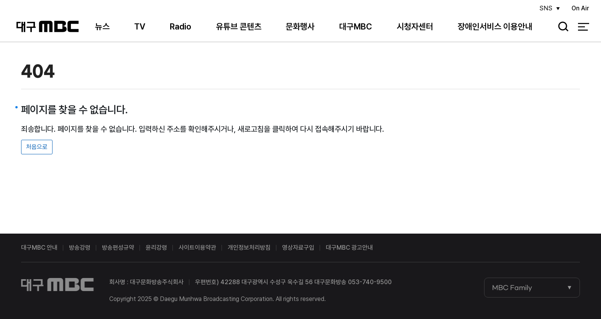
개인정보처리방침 (249, 247)
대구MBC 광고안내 (349, 247)
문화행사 (300, 26)
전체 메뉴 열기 (583, 26)
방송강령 (79, 247)
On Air (580, 8)
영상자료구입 (298, 247)
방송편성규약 (118, 247)
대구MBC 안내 (39, 247)
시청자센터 (415, 26)
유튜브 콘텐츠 (238, 26)
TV (139, 26)
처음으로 (37, 147)
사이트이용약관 (197, 247)
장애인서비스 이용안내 (495, 26)
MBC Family (512, 288)
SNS (545, 8)
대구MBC (47, 26)
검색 (560, 27)
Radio (180, 26)
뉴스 (102, 26)
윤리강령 (156, 247)
